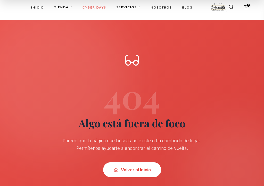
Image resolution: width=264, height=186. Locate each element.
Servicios (129, 7)
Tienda (63, 7)
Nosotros (161, 7)
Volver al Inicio (132, 169)
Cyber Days (94, 7)
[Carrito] (246, 7)
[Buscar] (231, 7)
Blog (187, 7)
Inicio (37, 7)
